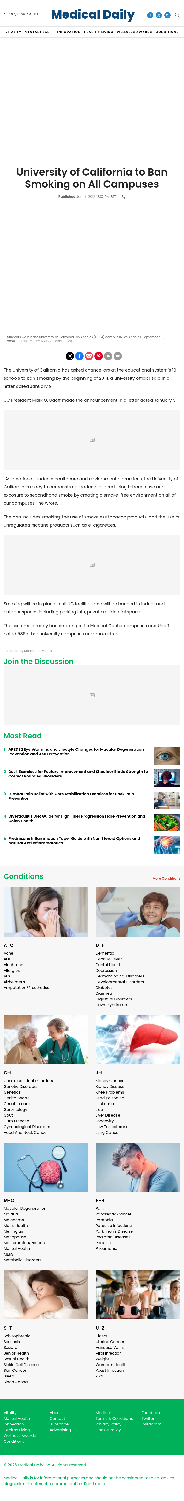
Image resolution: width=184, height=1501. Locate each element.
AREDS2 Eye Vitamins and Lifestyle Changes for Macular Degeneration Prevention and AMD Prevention (76, 752)
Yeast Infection (110, 1370)
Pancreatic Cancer (114, 1214)
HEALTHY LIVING (99, 32)
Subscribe (59, 1424)
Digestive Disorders (114, 999)
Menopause (15, 1237)
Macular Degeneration (25, 1208)
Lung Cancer (108, 1132)
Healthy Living (17, 1430)
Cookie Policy (108, 1430)
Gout (8, 1115)
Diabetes (104, 987)
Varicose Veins (110, 1347)
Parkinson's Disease (114, 1231)
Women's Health (111, 1364)
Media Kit (104, 1412)
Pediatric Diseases (113, 1237)
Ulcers (101, 1336)
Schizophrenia (17, 1336)
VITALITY (13, 32)
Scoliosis (12, 1341)
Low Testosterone (112, 1126)
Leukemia (105, 1104)
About (55, 1412)
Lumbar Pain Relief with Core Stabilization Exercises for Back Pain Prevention (71, 796)
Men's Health (16, 1225)
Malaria (11, 1214)
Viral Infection (109, 1353)
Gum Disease (16, 1121)
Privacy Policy (108, 1424)
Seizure (10, 1347)
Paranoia (104, 1220)
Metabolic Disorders (22, 1260)
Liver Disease (108, 1115)
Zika (99, 1376)
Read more (94, 1483)
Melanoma (14, 1220)
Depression (106, 970)
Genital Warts (16, 1098)
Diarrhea (104, 993)
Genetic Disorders (20, 1086)
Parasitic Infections (114, 1225)
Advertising (60, 1430)
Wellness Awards (134, 32)
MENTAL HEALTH (39, 32)
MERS (8, 1254)
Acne (8, 953)
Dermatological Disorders (120, 976)
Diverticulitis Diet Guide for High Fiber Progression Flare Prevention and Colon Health (76, 819)
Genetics (12, 1092)
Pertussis (104, 1243)
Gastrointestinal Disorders (28, 1081)
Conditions (23, 876)
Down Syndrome (111, 1005)
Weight (102, 1359)
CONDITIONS (166, 32)
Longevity (105, 1121)
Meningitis (13, 1231)
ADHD (9, 959)
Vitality (10, 1412)
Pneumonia (106, 1248)
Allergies (12, 970)
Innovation (14, 1424)
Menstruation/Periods (24, 1243)
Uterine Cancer (110, 1341)
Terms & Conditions (114, 1418)
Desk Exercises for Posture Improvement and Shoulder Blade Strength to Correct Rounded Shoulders (78, 774)
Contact (57, 1418)
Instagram (151, 1424)
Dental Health (108, 964)
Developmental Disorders (120, 982)
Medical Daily (93, 15)
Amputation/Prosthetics (26, 987)
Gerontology (15, 1109)
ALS (7, 976)
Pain (100, 1208)
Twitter (148, 1418)
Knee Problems (110, 1092)
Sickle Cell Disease (21, 1364)
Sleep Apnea (16, 1382)
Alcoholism (14, 964)
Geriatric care (17, 1104)
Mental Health (17, 1248)
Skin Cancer (15, 1370)
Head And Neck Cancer (26, 1132)
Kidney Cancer (110, 1081)
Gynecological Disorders (27, 1126)
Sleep (9, 1376)
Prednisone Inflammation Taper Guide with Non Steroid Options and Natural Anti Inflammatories (74, 841)
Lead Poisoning (110, 1098)
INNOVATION (68, 32)
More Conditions (166, 878)
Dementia (105, 953)
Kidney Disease (110, 1086)
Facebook (151, 1412)
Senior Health (16, 1353)
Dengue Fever (109, 959)
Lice (99, 1109)
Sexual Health (16, 1359)
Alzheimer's (14, 982)
